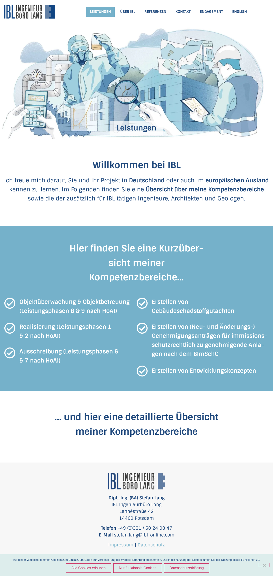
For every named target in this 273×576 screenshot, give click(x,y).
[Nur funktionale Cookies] (264, 565)
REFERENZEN (155, 11)
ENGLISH (239, 11)
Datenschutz (151, 545)
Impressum (120, 545)
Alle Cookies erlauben (88, 568)
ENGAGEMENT (211, 11)
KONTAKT (183, 11)
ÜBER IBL (127, 11)
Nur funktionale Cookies (137, 568)
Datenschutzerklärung (187, 568)
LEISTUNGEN (100, 11)
